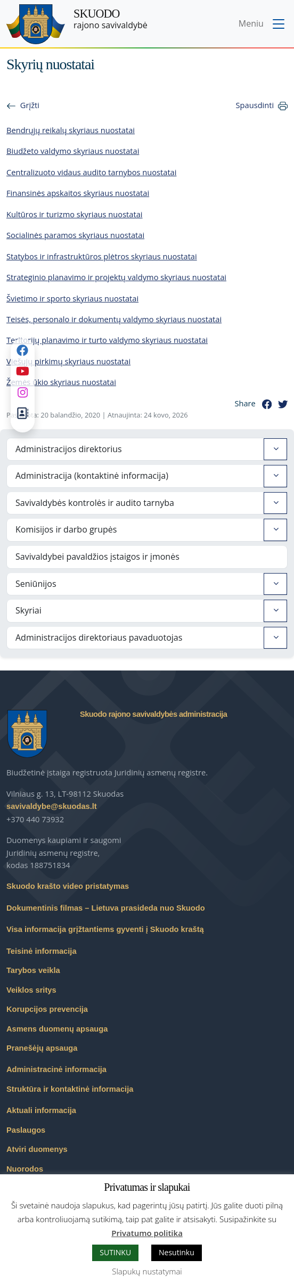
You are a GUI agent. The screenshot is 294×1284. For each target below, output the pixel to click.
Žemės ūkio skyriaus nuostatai (61, 382)
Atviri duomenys (37, 1149)
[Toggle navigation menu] (263, 24)
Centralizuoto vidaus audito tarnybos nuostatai (91, 172)
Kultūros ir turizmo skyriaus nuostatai (74, 214)
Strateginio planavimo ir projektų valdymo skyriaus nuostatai (116, 277)
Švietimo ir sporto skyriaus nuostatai (72, 298)
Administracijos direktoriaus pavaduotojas (98, 637)
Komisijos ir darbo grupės (66, 529)
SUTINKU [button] (115, 1252)
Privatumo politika (147, 1233)
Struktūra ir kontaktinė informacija (69, 1089)
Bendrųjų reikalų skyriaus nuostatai (70, 130)
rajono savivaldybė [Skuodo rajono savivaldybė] (111, 19)
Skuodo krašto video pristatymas (67, 886)
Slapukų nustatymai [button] (147, 1271)
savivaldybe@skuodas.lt (51, 806)
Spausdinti (255, 105)
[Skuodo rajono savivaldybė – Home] (35, 24)
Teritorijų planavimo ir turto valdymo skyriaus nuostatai (107, 339)
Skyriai (28, 610)
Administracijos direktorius (68, 449)
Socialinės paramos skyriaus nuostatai (75, 235)
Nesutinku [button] (176, 1252)
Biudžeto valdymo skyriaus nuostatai (72, 150)
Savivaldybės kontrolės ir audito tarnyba (94, 503)
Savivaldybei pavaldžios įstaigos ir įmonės (97, 556)
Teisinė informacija (41, 951)
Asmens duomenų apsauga (57, 1029)
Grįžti (29, 105)
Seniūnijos (35, 584)
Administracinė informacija (56, 1069)
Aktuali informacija (41, 1110)
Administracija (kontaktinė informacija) (91, 475)
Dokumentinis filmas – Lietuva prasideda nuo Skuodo (105, 908)
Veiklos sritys (31, 990)
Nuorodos (24, 1169)
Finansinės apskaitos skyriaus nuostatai (77, 192)
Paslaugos (25, 1130)
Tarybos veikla (33, 970)
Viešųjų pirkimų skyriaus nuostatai (68, 361)
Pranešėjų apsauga (41, 1048)
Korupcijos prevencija (47, 1009)
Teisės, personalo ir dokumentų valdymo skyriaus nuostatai (114, 319)
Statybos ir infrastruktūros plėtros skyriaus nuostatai (101, 256)
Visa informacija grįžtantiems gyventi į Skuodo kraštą (105, 929)
